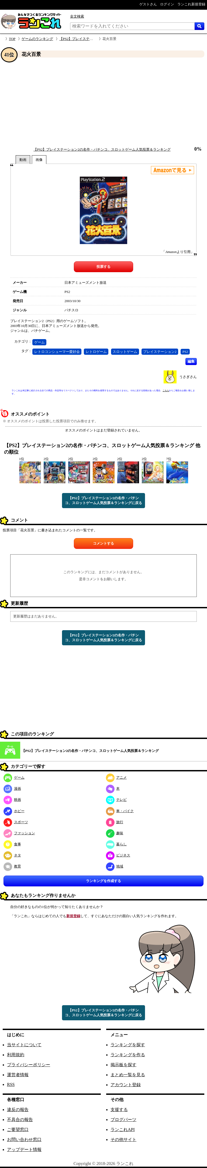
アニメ (116, 777)
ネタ (12, 855)
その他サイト (123, 1139)
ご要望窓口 (18, 1129)
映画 (12, 800)
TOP (12, 39)
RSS (11, 1084)
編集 (191, 361)
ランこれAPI (123, 1129)
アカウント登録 (126, 1084)
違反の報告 (18, 1109)
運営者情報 (18, 1074)
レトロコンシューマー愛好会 (57, 352)
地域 (114, 866)
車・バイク (120, 811)
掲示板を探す (123, 1064)
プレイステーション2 (160, 352)
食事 (12, 844)
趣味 (114, 833)
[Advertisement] (103, 102)
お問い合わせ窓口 (24, 1139)
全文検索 (77, 16)
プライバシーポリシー (28, 1064)
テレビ (116, 800)
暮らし (116, 844)
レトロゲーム (96, 352)
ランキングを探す (128, 1044)
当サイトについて (24, 1044)
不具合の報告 (20, 1119)
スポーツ (16, 822)
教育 (12, 866)
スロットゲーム (125, 352)
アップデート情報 (24, 1149)
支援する (119, 1109)
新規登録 (73, 916)
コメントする (103, 543)
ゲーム (39, 342)
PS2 (185, 352)
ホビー (14, 811)
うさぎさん (188, 377)
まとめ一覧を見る (128, 1074)
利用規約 (15, 1054)
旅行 (114, 822)
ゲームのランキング (37, 39)
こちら (166, 390)
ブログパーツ (123, 1119)
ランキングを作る (128, 1054)
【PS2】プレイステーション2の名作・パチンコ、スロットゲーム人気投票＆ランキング (101, 149)
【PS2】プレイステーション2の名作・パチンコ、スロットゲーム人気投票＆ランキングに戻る (103, 500)
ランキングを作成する (103, 881)
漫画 (12, 788)
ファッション (19, 833)
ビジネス (118, 855)
